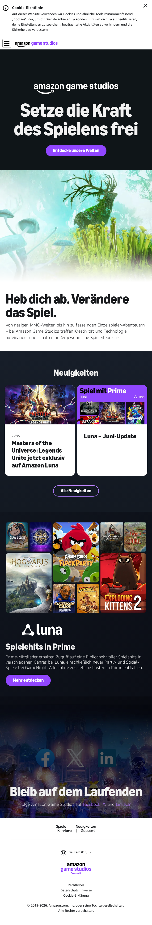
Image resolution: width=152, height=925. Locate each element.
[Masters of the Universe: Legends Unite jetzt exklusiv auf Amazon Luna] (40, 405)
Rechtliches (76, 885)
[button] (6, 43)
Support (88, 831)
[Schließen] (145, 6)
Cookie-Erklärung (76, 895)
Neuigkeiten (86, 826)
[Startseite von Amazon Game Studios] (36, 44)
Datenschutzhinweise (76, 890)
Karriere (64, 831)
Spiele (61, 826)
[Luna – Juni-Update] (112, 405)
